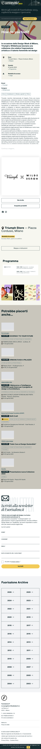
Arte (3, 94)
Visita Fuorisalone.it (30, 19)
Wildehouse (5, 90)
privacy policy (15, 561)
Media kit (4, 722)
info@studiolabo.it (8, 715)
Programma (12, 69)
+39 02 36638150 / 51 (9, 713)
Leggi (10, 75)
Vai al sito (20, 200)
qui (23, 747)
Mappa (10, 61)
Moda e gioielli (20, 94)
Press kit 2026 (5, 724)
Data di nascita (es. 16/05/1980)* (11, 553)
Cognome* (4, 539)
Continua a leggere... (8, 148)
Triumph (4, 85)
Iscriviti (20, 566)
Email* (3, 546)
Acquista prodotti (20, 206)
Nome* (3, 532)
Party (28, 94)
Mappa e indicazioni (20, 248)
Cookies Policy (14, 740)
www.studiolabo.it (8, 717)
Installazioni (10, 94)
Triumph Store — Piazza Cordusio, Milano (20, 59)
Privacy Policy (5, 740)
